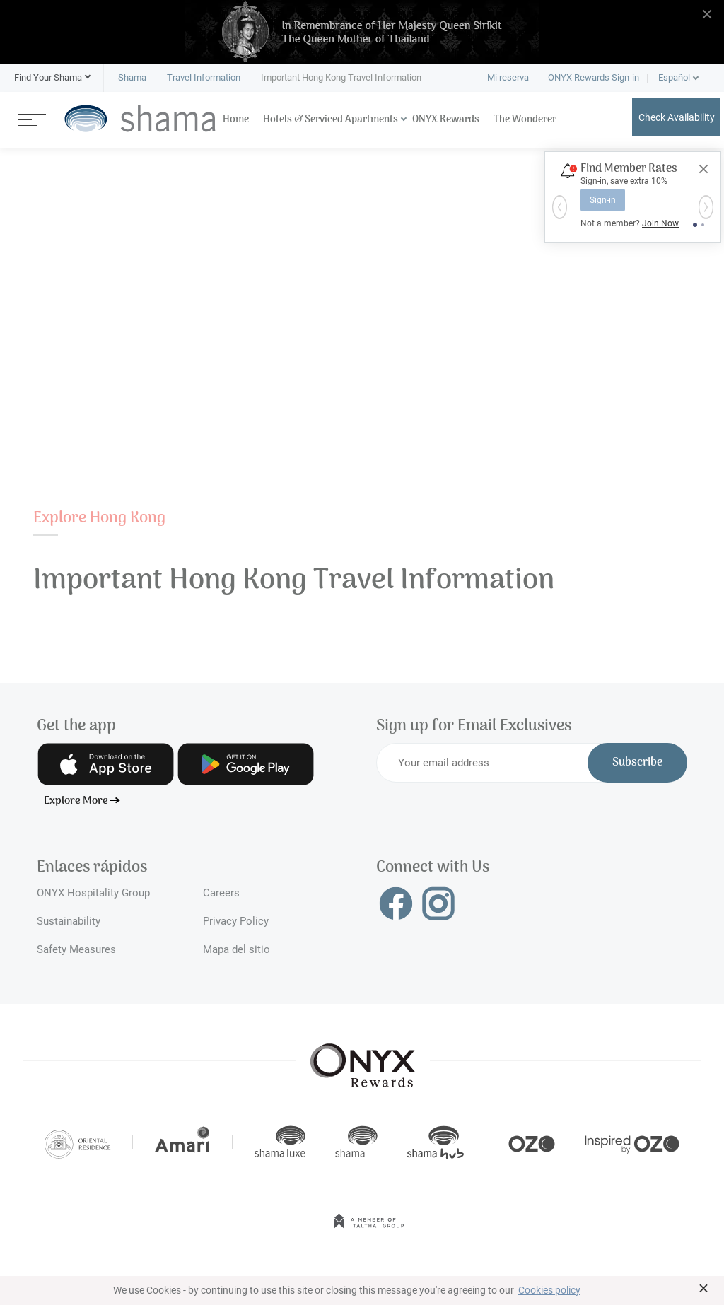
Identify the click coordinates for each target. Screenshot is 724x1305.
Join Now (660, 223)
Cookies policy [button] (549, 1290)
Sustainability (68, 921)
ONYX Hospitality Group (93, 892)
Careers (221, 892)
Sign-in (603, 200)
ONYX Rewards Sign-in (593, 77)
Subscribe (637, 763)
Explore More (76, 800)
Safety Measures (76, 949)
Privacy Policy (236, 921)
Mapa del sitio (236, 949)
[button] (48, 77)
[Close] (703, 169)
